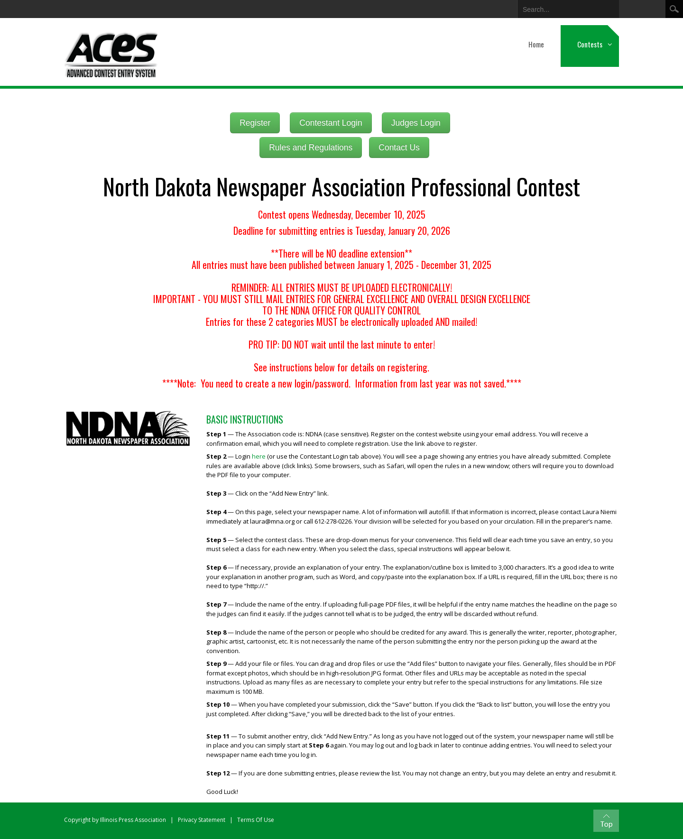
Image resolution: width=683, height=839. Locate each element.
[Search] (560, 7)
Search (674, 9)
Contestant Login (330, 123)
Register (255, 123)
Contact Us (399, 147)
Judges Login (416, 123)
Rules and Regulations (310, 147)
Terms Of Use (255, 820)
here (259, 456)
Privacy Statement (201, 820)
